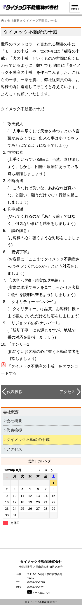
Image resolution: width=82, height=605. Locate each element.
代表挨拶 (15, 392)
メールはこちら (39, 592)
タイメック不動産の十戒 (28, 439)
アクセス (67, 392)
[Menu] (74, 7)
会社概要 (13, 20)
